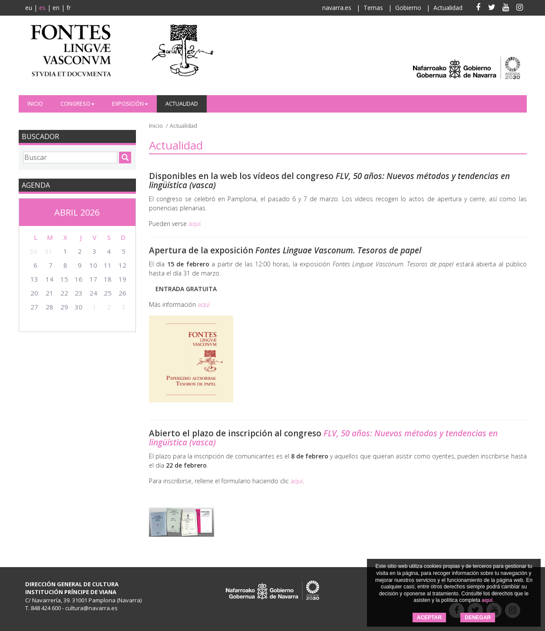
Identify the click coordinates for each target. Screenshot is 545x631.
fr (68, 7)
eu (28, 7)
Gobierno (408, 7)
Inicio (35, 103)
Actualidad (447, 7)
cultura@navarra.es (91, 608)
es (42, 7)
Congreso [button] (77, 103)
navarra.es (336, 7)
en (56, 7)
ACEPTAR (429, 617)
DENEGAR (478, 617)
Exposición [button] (130, 103)
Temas (373, 7)
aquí (487, 600)
